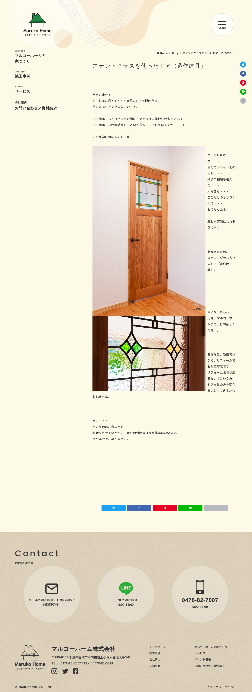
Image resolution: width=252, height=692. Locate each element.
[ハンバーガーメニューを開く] (222, 24)
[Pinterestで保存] (243, 83)
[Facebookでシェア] (243, 74)
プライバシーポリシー (221, 686)
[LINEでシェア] (243, 92)
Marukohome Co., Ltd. (35, 686)
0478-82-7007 (71, 663)
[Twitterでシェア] (243, 65)
